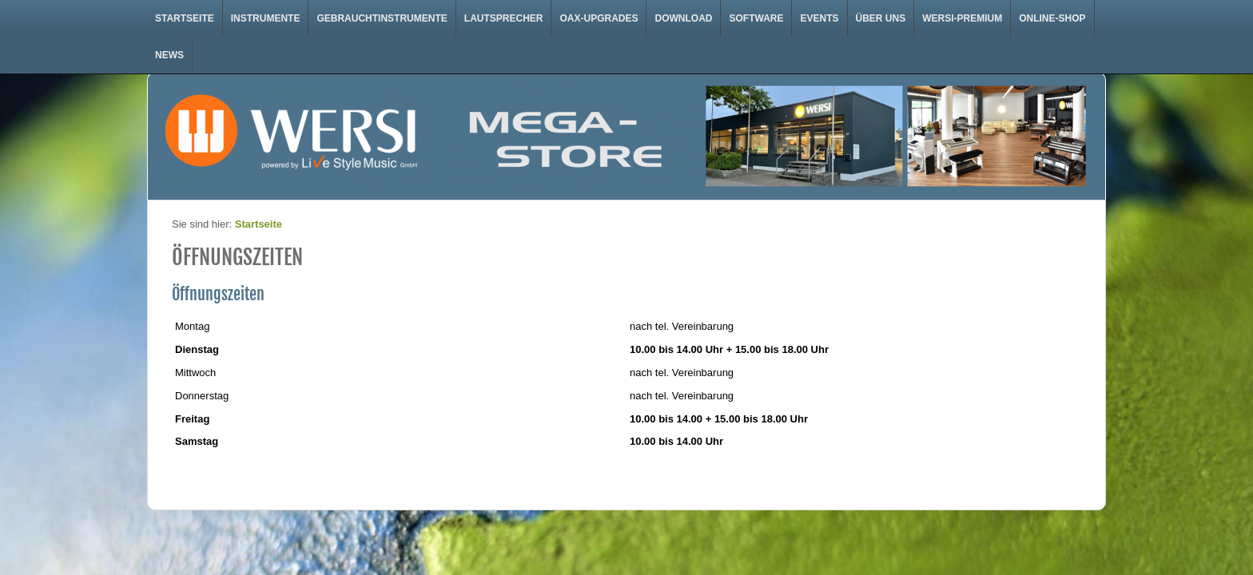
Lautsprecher (503, 18)
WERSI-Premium (962, 18)
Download (683, 18)
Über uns (881, 18)
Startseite (184, 18)
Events (819, 18)
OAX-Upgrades (598, 18)
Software (756, 18)
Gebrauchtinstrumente (381, 18)
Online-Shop (1052, 18)
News (169, 55)
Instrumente (265, 18)
